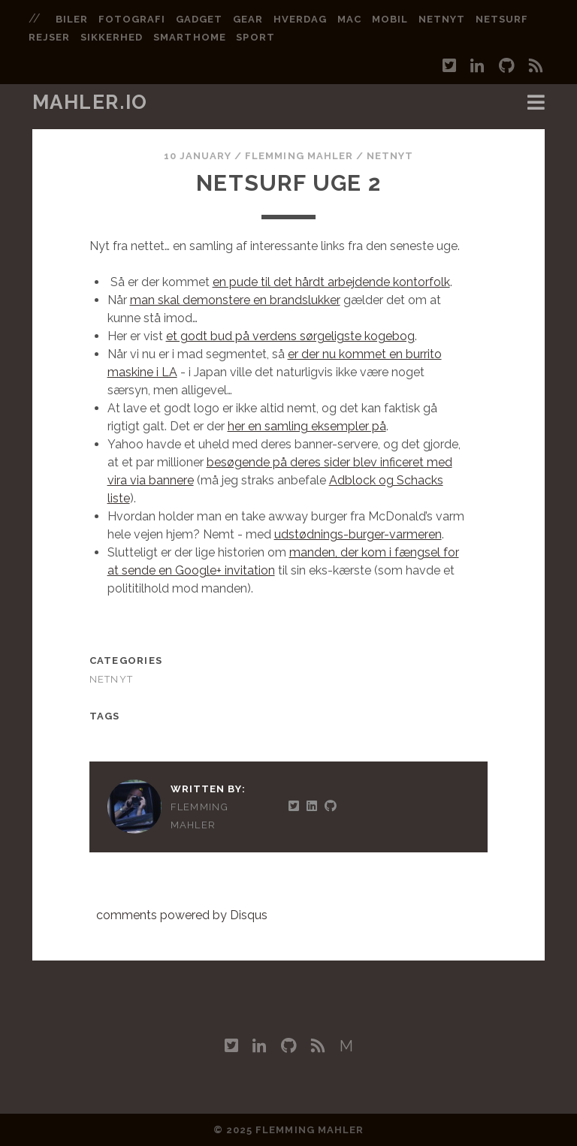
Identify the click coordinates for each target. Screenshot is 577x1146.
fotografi (131, 19)
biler (72, 19)
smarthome (189, 37)
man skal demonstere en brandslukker (235, 300)
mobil (390, 19)
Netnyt (390, 155)
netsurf (502, 19)
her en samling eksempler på (307, 426)
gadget (199, 19)
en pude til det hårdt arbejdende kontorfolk (331, 282)
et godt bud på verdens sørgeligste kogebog (290, 336)
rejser (49, 37)
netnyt (441, 19)
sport (255, 37)
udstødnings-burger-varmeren (358, 534)
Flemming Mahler (299, 155)
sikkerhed (111, 37)
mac (349, 19)
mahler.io (90, 102)
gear (248, 19)
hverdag (300, 19)
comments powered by (181, 915)
